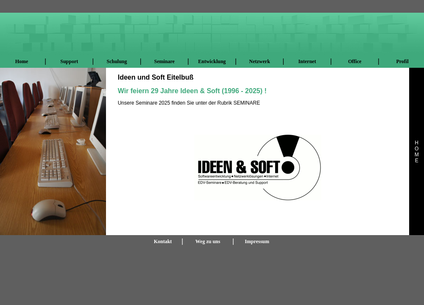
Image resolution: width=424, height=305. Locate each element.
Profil (402, 61)
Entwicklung (212, 61)
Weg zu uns (207, 241)
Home (21, 61)
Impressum (257, 241)
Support (69, 61)
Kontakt (163, 241)
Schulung (116, 61)
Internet (307, 61)
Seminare (164, 61)
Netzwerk (259, 61)
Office (354, 61)
